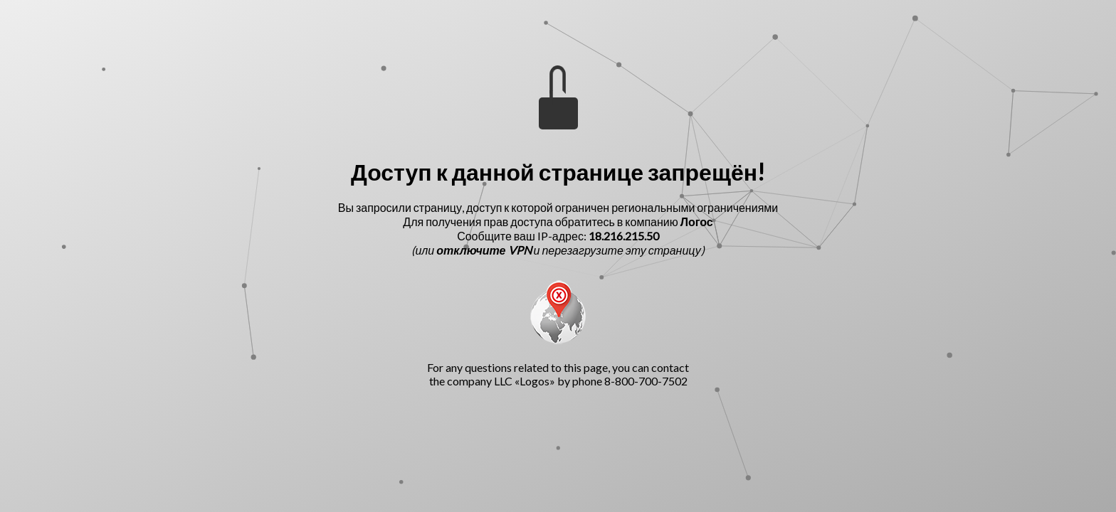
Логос (696, 221)
